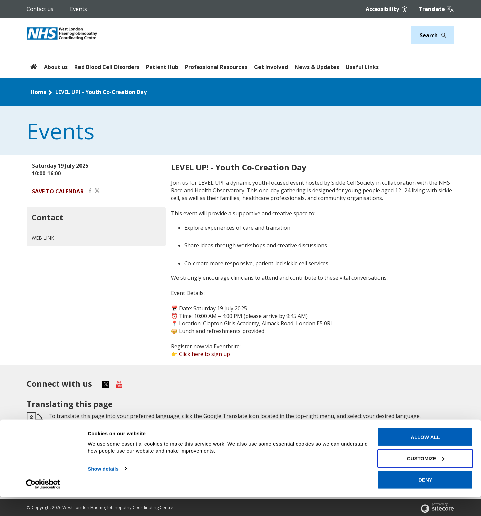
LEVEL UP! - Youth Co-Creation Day (101, 92)
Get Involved (271, 67)
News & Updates (317, 67)
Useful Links (362, 67)
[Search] (442, 35)
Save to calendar (58, 191)
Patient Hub (162, 67)
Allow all (425, 456)
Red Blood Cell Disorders (106, 67)
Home (39, 92)
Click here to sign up (204, 354)
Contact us (40, 9)
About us (56, 67)
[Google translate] (436, 9)
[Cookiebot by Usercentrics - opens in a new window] (43, 503)
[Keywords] (429, 35)
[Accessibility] (387, 9)
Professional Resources (216, 67)
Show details (103, 487)
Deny (425, 498)
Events (78, 9)
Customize (425, 477)
